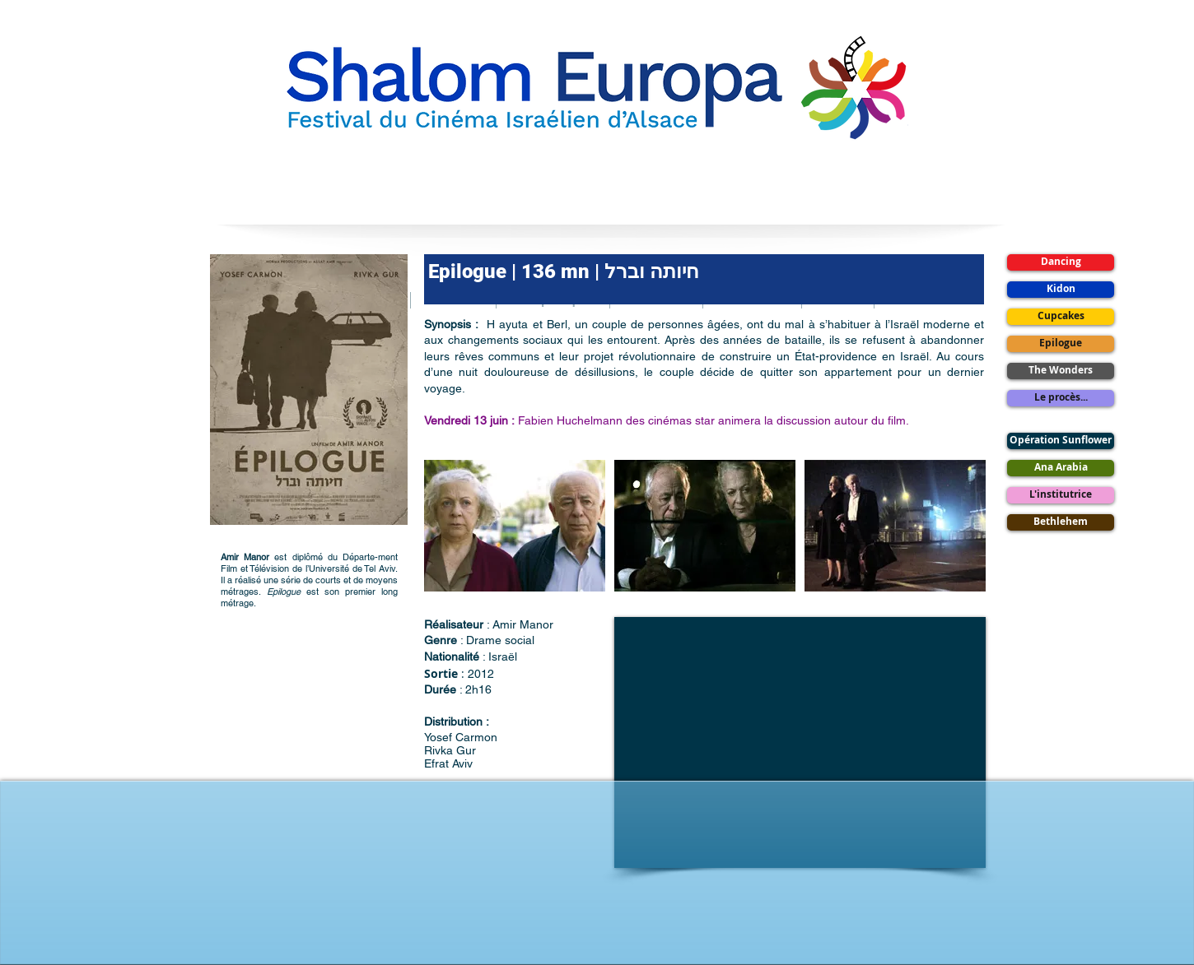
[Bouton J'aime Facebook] (597, 903)
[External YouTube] (800, 742)
